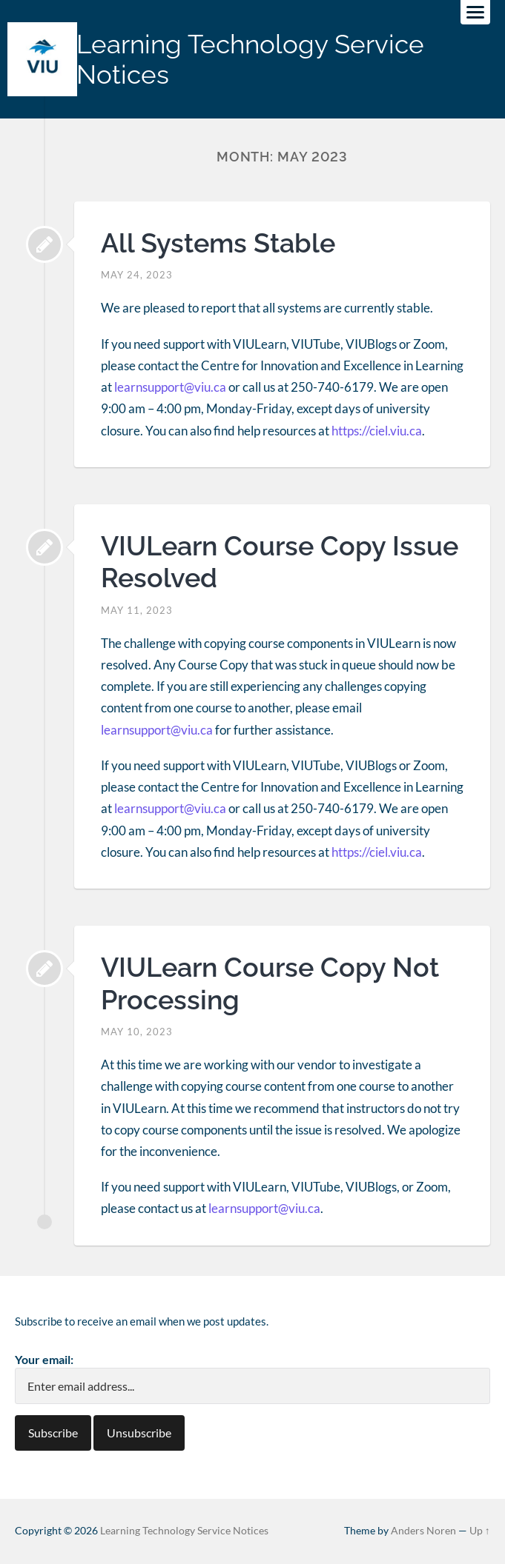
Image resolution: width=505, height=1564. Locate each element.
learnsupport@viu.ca (170, 387)
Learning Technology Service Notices (250, 59)
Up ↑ (479, 1531)
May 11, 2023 (137, 610)
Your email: (44, 1359)
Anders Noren (423, 1531)
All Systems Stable (218, 242)
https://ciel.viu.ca (376, 430)
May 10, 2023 (137, 1031)
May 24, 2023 (137, 275)
